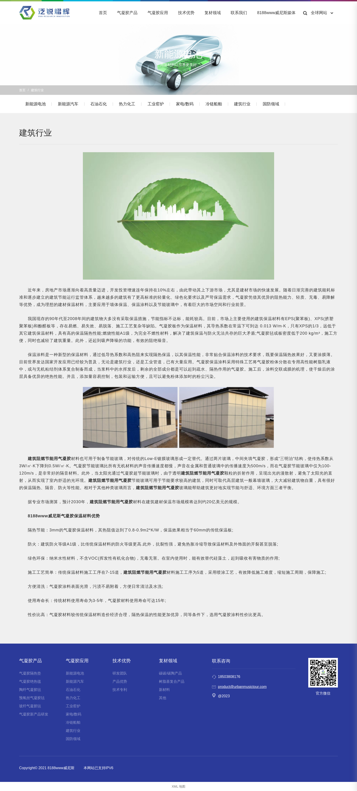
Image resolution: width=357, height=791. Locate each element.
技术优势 (186, 12)
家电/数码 (193, 104)
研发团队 (119, 673)
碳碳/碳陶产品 (170, 673)
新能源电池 (36, 104)
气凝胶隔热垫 (30, 673)
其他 (162, 698)
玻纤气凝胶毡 (30, 706)
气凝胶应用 (158, 12)
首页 (103, 12)
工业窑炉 (162, 104)
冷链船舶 (224, 104)
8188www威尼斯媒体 (276, 12)
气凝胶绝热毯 (30, 681)
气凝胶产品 (127, 12)
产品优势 (119, 681)
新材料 (164, 690)
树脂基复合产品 (171, 681)
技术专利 (119, 690)
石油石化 (102, 104)
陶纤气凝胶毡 (30, 690)
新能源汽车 (70, 104)
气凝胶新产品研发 (33, 714)
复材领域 (212, 12)
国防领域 (284, 104)
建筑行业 (254, 104)
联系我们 (239, 12)
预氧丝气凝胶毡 (32, 698)
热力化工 (132, 104)
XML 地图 (178, 786)
